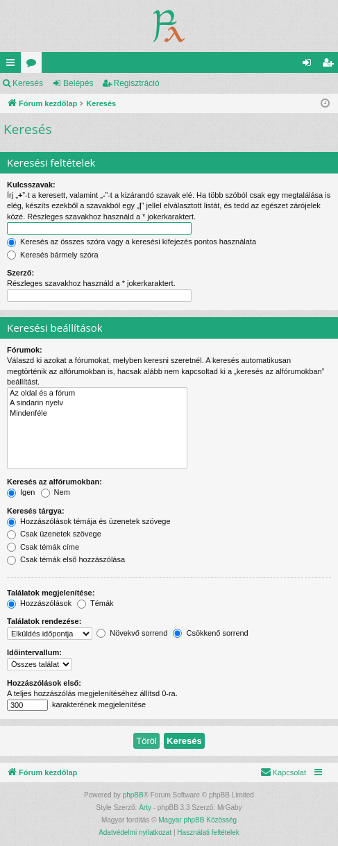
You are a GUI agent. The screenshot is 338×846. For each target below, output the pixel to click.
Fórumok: (24, 350)
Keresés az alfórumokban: (54, 481)
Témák (95, 603)
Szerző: (20, 273)
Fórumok (34, 65)
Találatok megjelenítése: (50, 593)
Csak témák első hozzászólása (66, 559)
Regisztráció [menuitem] (330, 65)
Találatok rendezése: (44, 621)
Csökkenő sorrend (210, 633)
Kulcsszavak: (31, 184)
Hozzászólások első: (44, 683)
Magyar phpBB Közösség (197, 820)
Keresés (27, 83)
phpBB (133, 795)
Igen (21, 492)
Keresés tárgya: (36, 511)
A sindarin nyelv (97, 403)
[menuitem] (283, 772)
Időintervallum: (34, 652)
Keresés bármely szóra (53, 255)
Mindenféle (97, 413)
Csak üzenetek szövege (54, 534)
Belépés (78, 83)
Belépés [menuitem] (310, 65)
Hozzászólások (39, 603)
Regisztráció (137, 83)
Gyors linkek (13, 65)
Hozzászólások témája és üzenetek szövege (89, 521)
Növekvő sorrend (131, 633)
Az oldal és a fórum (97, 393)
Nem (55, 492)
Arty (145, 807)
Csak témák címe (43, 547)
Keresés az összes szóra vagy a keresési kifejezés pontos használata (131, 241)
